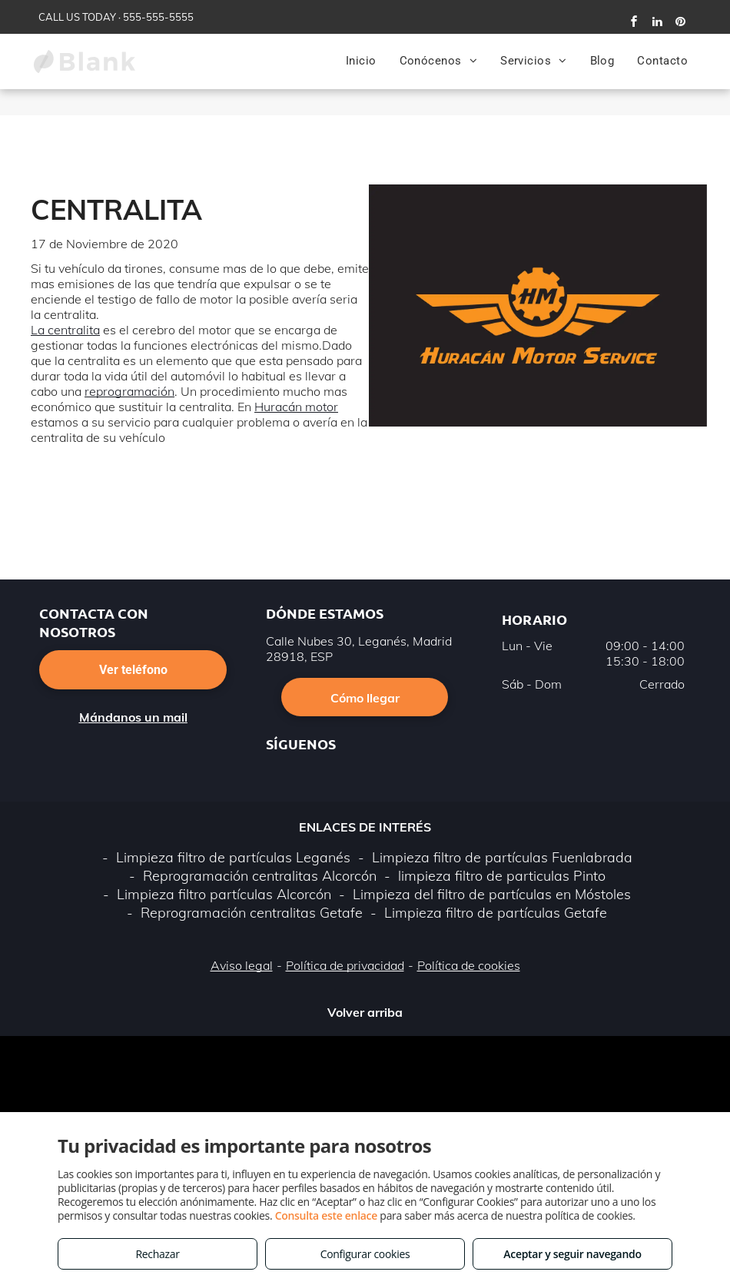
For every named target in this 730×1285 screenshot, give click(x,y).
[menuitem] (361, 61)
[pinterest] (680, 23)
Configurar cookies (365, 1254)
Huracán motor (296, 406)
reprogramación (129, 391)
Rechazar (157, 1254)
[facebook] (633, 23)
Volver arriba (365, 1012)
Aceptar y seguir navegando (572, 1254)
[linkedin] (657, 23)
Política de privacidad (345, 965)
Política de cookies (468, 965)
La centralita (65, 329)
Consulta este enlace (326, 1215)
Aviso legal (242, 965)
